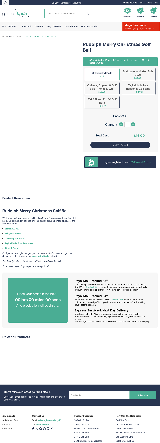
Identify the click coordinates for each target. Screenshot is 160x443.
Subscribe (142, 395)
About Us (76, 2)
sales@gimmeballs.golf (49, 420)
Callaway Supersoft (15, 238)
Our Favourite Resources (127, 424)
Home (5, 36)
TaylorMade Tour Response (19, 243)
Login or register (112, 162)
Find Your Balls (122, 420)
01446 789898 (130, 2)
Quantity (111, 124)
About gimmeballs (124, 428)
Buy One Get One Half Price (87, 428)
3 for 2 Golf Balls (81, 436)
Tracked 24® (117, 299)
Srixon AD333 (12, 228)
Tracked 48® (92, 287)
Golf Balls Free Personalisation (88, 440)
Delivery (55, 2)
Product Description (16, 198)
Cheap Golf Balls (81, 424)
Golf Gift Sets (16, 36)
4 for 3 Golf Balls (81, 432)
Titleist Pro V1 (12, 248)
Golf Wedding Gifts (124, 436)
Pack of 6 (120, 116)
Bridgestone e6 (13, 233)
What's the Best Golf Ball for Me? (131, 432)
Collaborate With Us (125, 440)
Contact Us (65, 2)
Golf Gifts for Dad (82, 420)
